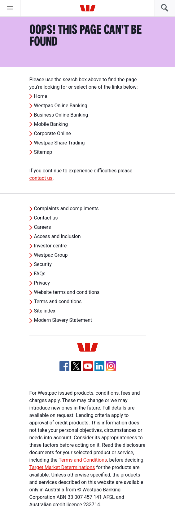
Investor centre (50, 246)
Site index (44, 311)
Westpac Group (51, 255)
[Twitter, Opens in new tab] (76, 366)
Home (40, 96)
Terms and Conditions (83, 460)
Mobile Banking (51, 124)
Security (43, 264)
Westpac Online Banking (60, 106)
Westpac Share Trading (59, 143)
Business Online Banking (61, 115)
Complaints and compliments (66, 208)
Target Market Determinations (62, 467)
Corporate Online (52, 133)
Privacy (42, 283)
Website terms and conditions (67, 292)
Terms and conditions (58, 301)
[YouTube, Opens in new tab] (88, 366)
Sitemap (43, 152)
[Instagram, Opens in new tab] (111, 369)
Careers (42, 227)
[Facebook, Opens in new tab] (64, 366)
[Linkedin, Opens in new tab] (99, 366)
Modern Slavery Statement (63, 320)
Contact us (46, 218)
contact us (41, 178)
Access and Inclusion (57, 236)
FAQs (40, 274)
